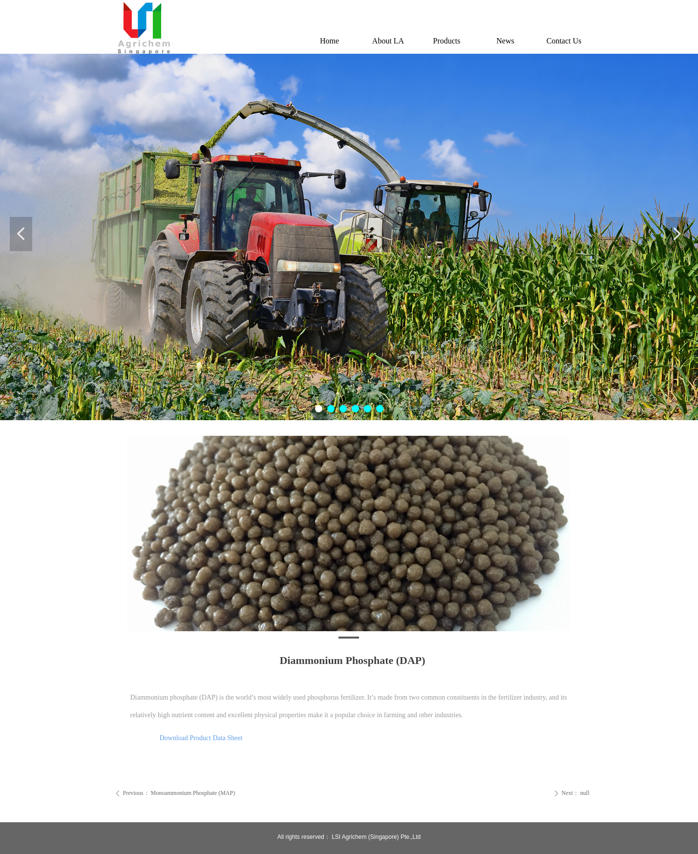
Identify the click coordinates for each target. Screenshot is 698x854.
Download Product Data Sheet (201, 738)
